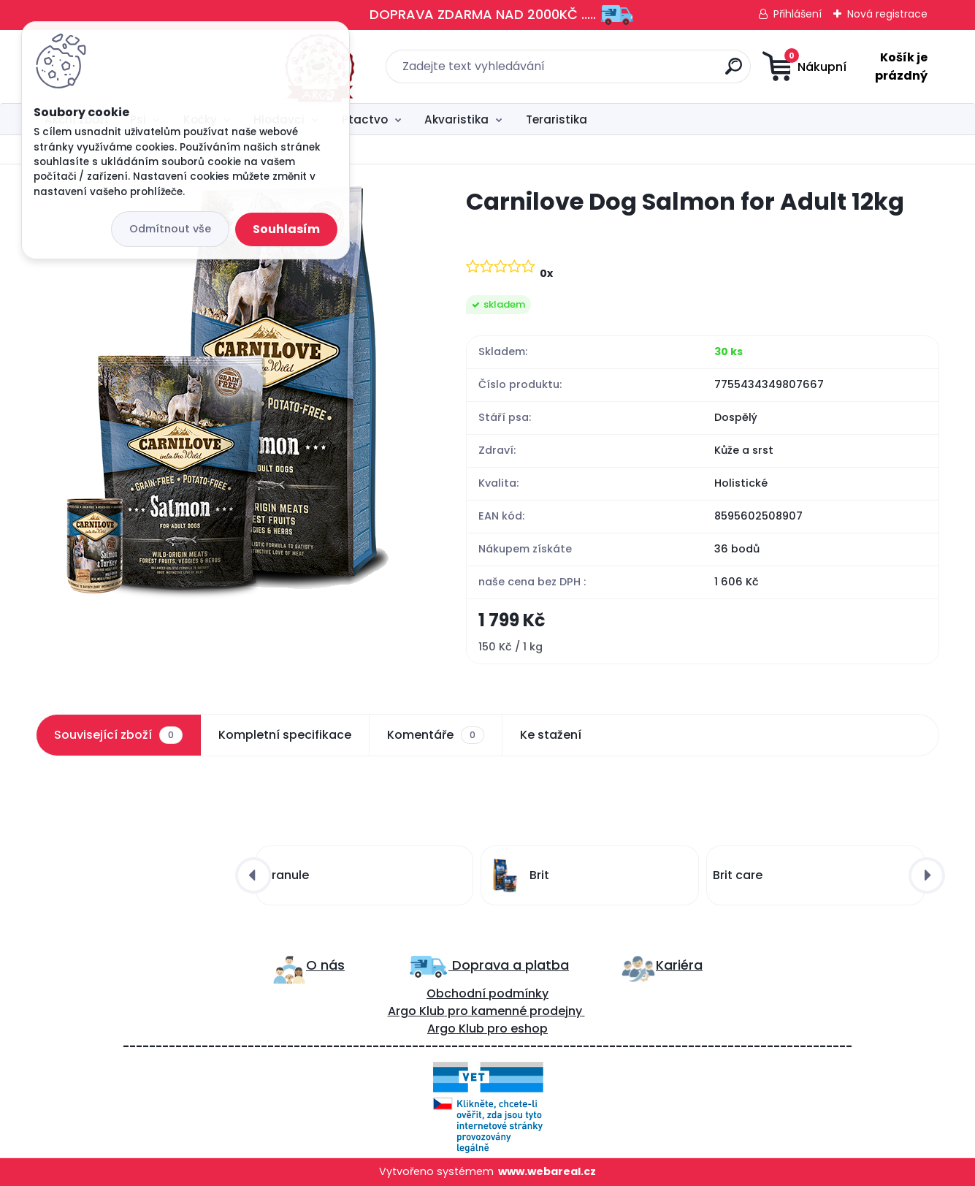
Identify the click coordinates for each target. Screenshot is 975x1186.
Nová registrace (887, 14)
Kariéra (679, 965)
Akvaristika (456, 119)
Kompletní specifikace (284, 734)
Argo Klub (416, 1011)
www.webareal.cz (547, 1172)
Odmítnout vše (170, 228)
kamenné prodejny (525, 1011)
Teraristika (556, 119)
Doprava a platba (508, 965)
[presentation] (253, 875)
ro (462, 1011)
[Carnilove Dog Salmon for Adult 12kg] (227, 393)
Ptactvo (365, 119)
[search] (632, 72)
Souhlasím (286, 229)
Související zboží (118, 735)
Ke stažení (550, 734)
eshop (528, 1029)
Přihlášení (797, 14)
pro (497, 1029)
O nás (325, 965)
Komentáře (435, 735)
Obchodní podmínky (487, 994)
